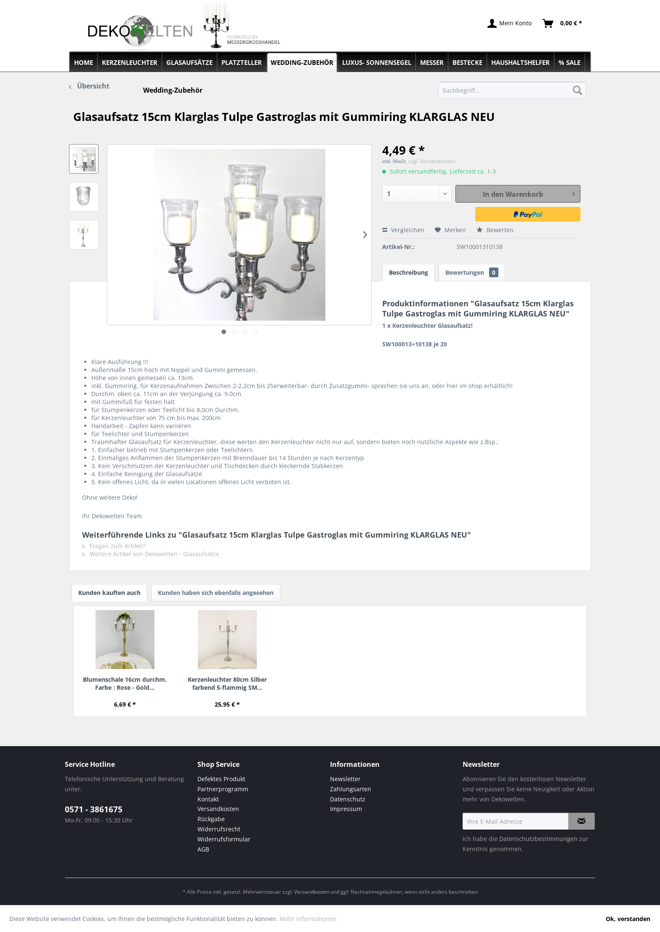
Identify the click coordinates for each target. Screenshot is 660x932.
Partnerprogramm (222, 789)
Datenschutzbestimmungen (538, 839)
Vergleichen (403, 230)
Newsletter (345, 779)
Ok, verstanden (628, 919)
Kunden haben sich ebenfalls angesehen (216, 593)
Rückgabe (211, 819)
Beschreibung (408, 272)
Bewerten (495, 230)
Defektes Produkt (221, 779)
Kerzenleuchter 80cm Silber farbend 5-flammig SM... (227, 683)
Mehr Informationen (308, 919)
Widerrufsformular (223, 839)
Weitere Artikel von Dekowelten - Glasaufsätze (150, 554)
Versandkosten (218, 809)
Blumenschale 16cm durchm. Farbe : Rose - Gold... (125, 683)
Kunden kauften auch (109, 593)
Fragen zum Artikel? (113, 546)
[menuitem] (512, 90)
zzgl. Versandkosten (431, 161)
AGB (203, 849)
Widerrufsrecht (218, 829)
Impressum (346, 809)
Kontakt (208, 799)
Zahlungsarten (350, 789)
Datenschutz (347, 799)
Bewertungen (471, 272)
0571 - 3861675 (93, 809)
